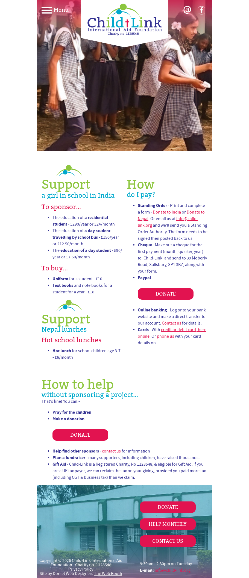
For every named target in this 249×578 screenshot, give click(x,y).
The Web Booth (108, 573)
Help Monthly (168, 524)
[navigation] (64, 9)
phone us (165, 336)
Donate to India (167, 212)
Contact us (171, 323)
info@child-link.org (173, 570)
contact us (111, 451)
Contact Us (167, 541)
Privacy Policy (80, 569)
